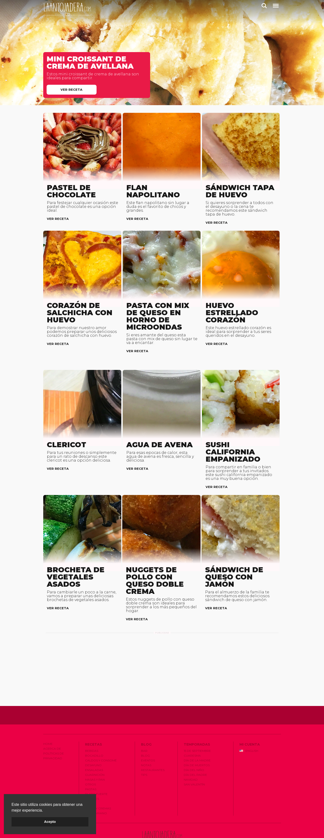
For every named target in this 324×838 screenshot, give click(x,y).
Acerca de (52, 731)
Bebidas (91, 733)
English (248, 733)
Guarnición (94, 757)
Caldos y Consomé (101, 742)
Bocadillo (94, 738)
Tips (144, 757)
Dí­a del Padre (195, 757)
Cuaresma (192, 738)
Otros (90, 766)
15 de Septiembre (197, 733)
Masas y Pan (95, 762)
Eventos (148, 742)
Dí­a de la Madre (197, 742)
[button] (44, 810)
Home (48, 726)
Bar (144, 733)
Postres (92, 781)
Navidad (191, 762)
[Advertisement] (162, 650)
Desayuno (93, 747)
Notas (146, 747)
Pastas (90, 771)
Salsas (90, 786)
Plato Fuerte (96, 776)
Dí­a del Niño (194, 752)
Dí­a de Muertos (197, 747)
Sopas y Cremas (98, 790)
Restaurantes (153, 752)
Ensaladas (94, 752)
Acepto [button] (50, 822)
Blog (145, 738)
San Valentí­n (194, 766)
